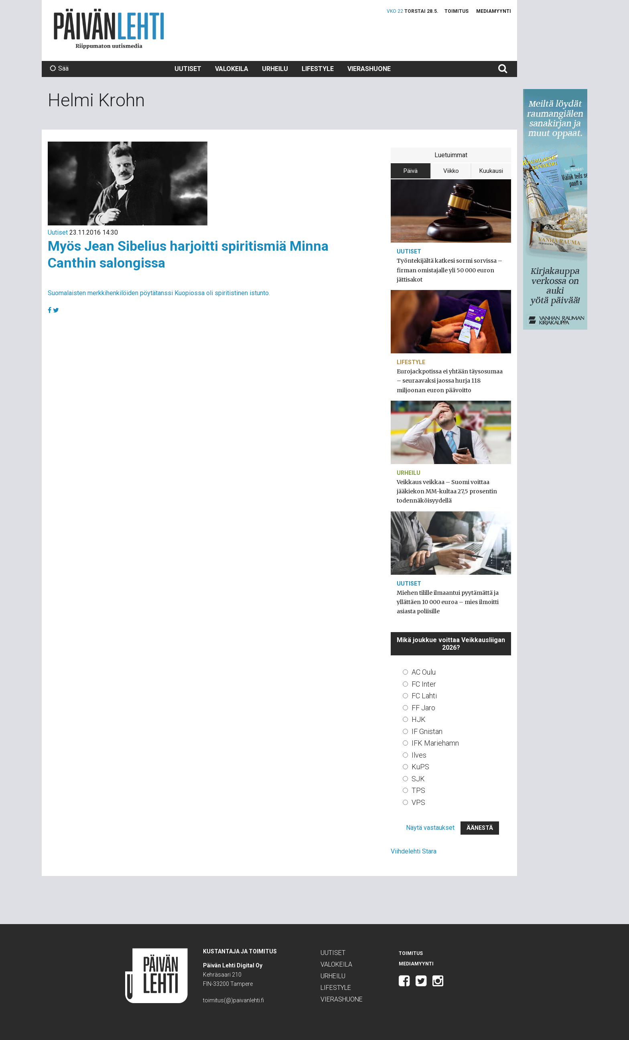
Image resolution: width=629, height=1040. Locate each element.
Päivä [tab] (411, 170)
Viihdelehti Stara (413, 851)
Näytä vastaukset (430, 827)
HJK (419, 719)
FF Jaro (423, 707)
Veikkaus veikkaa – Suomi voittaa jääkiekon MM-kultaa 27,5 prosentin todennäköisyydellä (447, 491)
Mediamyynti (493, 11)
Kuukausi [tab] (491, 170)
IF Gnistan (427, 731)
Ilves (419, 755)
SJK (418, 778)
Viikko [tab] (451, 170)
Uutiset (187, 69)
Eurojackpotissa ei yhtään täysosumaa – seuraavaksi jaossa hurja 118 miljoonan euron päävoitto (450, 380)
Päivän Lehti (109, 28)
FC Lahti (424, 695)
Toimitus (456, 11)
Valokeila (231, 69)
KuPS (420, 766)
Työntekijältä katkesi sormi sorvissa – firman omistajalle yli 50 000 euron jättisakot (449, 270)
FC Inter (424, 684)
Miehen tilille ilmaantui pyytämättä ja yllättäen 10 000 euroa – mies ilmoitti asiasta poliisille (448, 602)
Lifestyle (318, 69)
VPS (418, 802)
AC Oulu (424, 672)
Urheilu (275, 69)
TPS (418, 790)
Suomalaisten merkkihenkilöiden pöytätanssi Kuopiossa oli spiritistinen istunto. (159, 293)
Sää (59, 68)
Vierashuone (369, 69)
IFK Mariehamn (435, 743)
